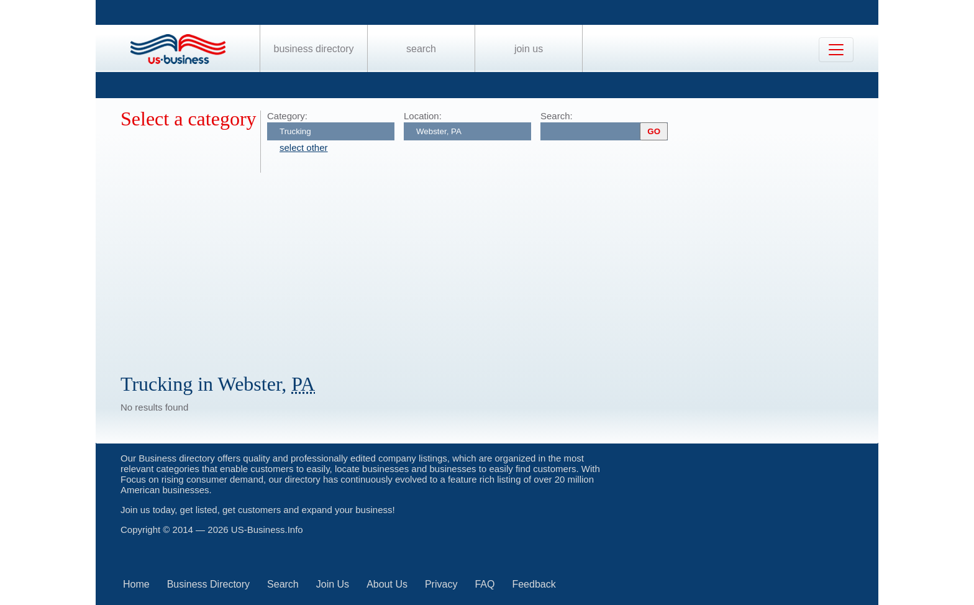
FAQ (484, 584)
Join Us (528, 48)
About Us (386, 584)
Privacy (441, 584)
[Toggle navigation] (836, 49)
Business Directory (314, 48)
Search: (556, 116)
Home (136, 584)
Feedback (533, 584)
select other (304, 147)
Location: (423, 116)
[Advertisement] (493, 266)
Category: (287, 116)
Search (421, 48)
